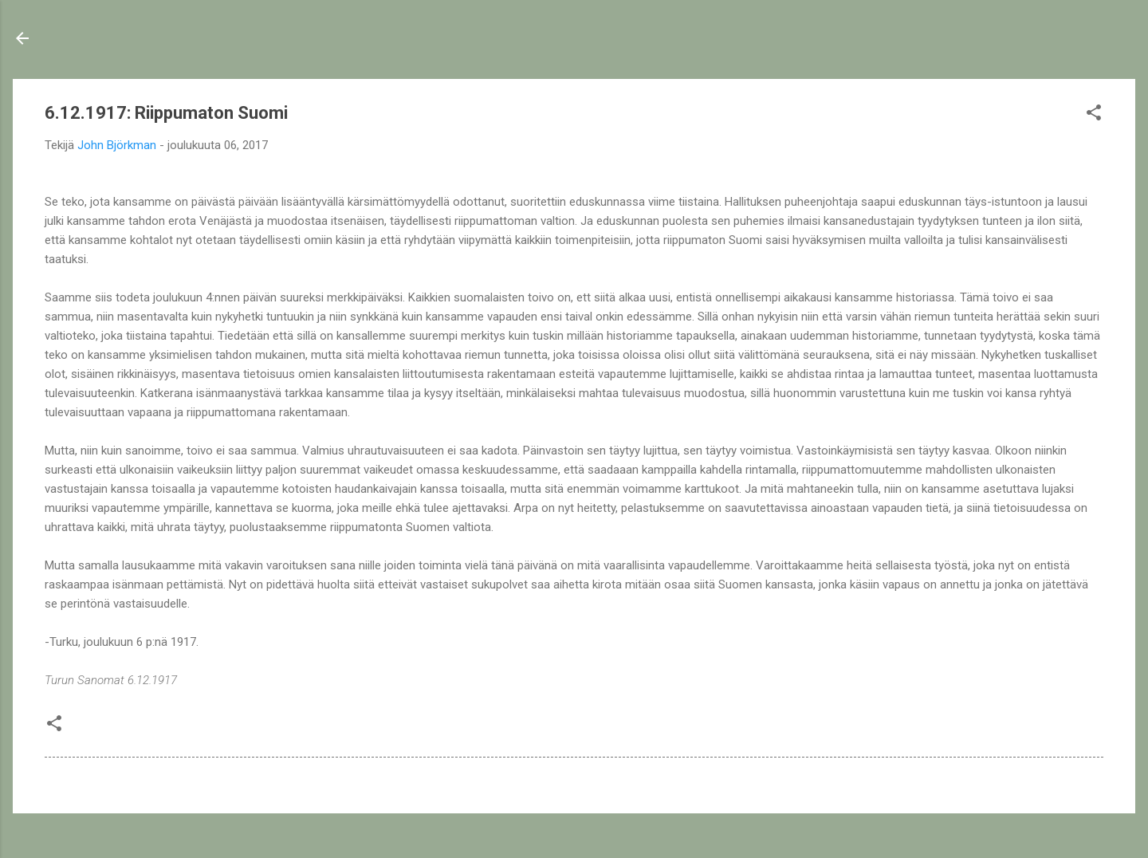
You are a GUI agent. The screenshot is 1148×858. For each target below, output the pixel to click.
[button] (1093, 115)
